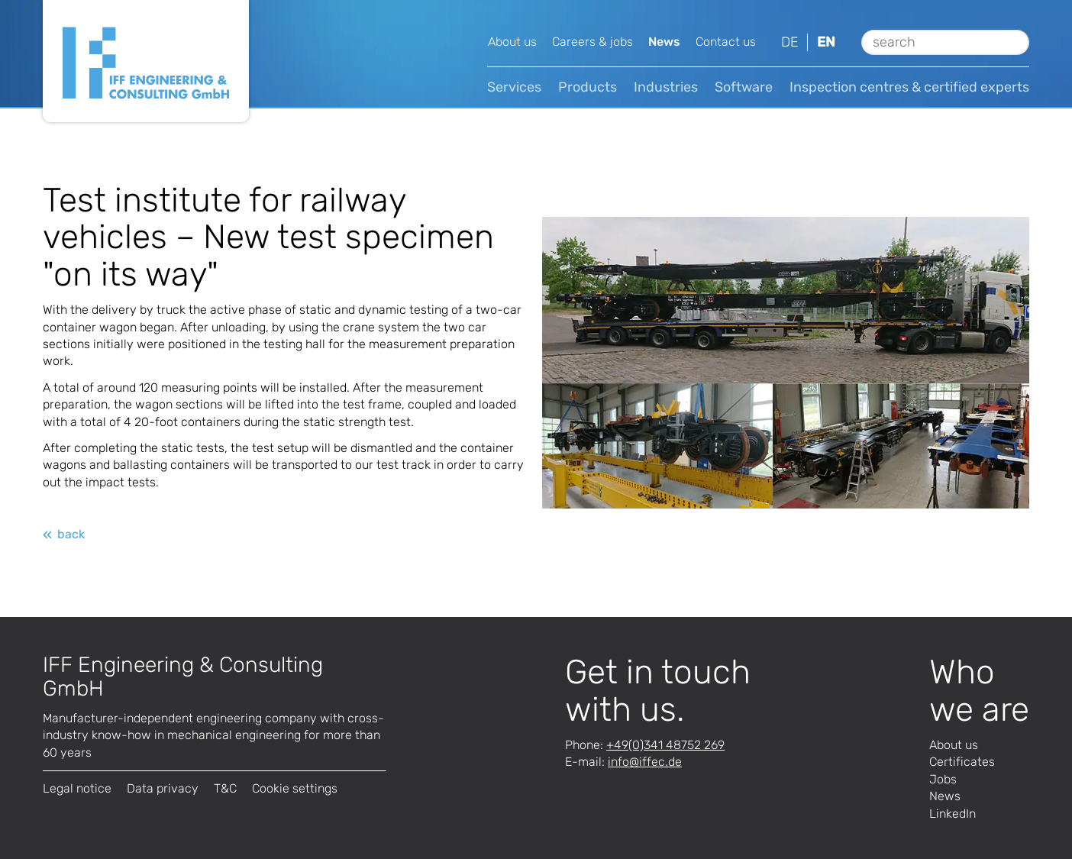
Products (587, 87)
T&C (225, 788)
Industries (666, 87)
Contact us (726, 41)
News (664, 41)
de (790, 42)
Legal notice (77, 788)
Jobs (943, 779)
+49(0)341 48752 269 (665, 745)
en (826, 42)
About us (512, 41)
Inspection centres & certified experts (909, 87)
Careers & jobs (592, 41)
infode (645, 761)
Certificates (962, 761)
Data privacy (163, 788)
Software (744, 87)
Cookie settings (294, 788)
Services (514, 87)
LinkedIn (952, 813)
